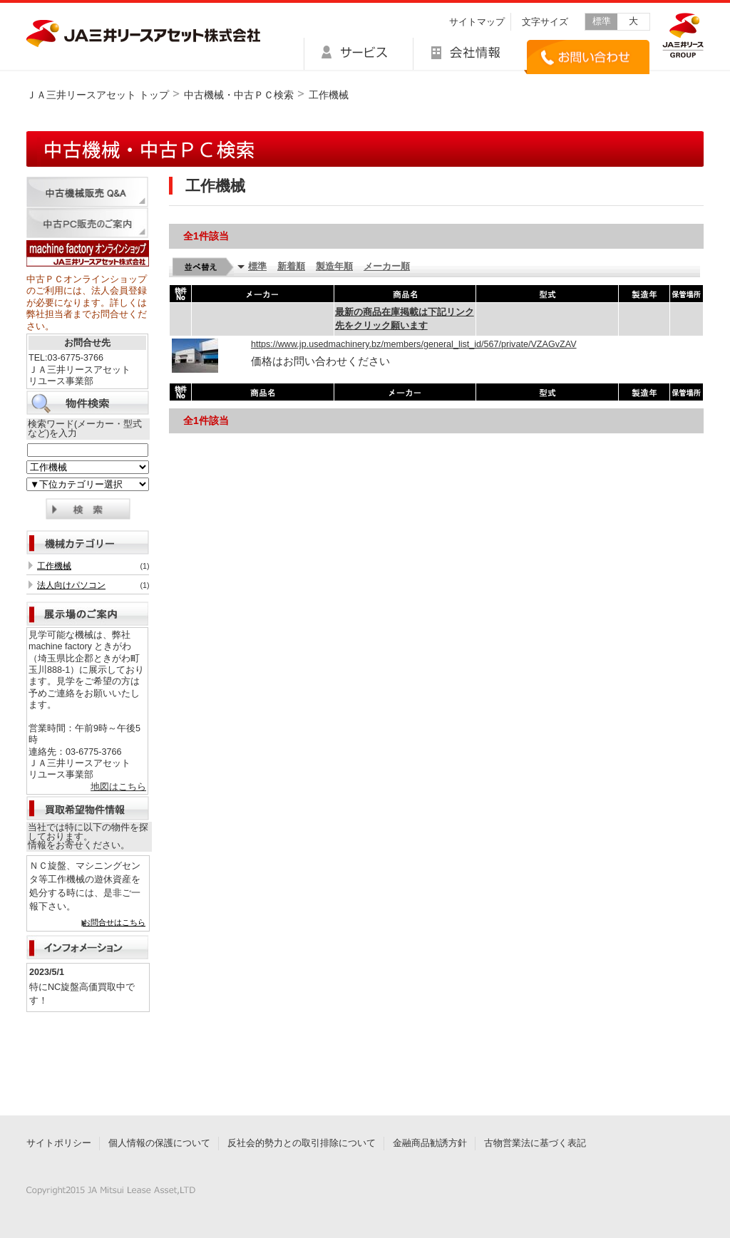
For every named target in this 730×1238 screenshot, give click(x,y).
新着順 (291, 267)
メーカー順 (387, 267)
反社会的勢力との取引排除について (301, 1143)
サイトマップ (477, 22)
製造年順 (334, 267)
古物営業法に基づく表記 (535, 1143)
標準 (601, 21)
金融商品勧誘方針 (430, 1143)
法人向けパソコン (71, 585)
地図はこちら (118, 787)
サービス (358, 54)
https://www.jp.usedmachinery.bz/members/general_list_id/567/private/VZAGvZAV (414, 344)
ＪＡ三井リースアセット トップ (97, 94)
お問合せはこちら (114, 922)
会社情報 (469, 54)
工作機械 (54, 566)
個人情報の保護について (159, 1143)
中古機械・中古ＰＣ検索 (239, 94)
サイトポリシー (58, 1143)
